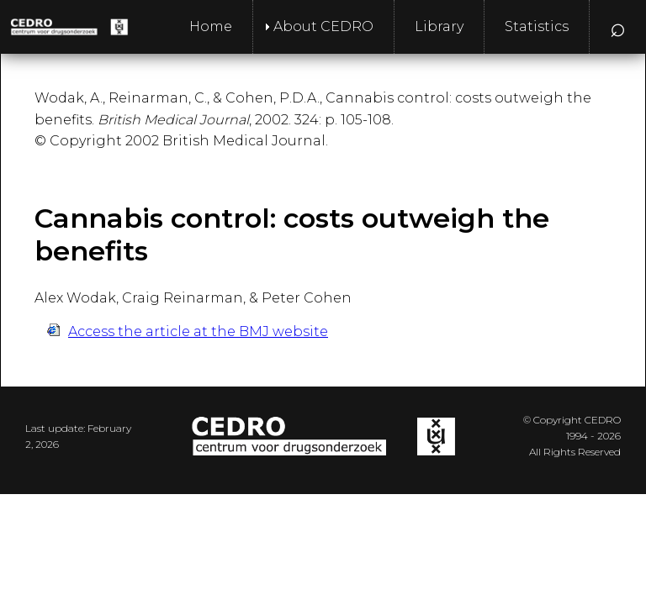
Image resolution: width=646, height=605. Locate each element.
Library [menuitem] (439, 26)
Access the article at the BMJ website (198, 331)
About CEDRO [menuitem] (323, 26)
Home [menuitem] (210, 26)
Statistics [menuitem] (537, 26)
